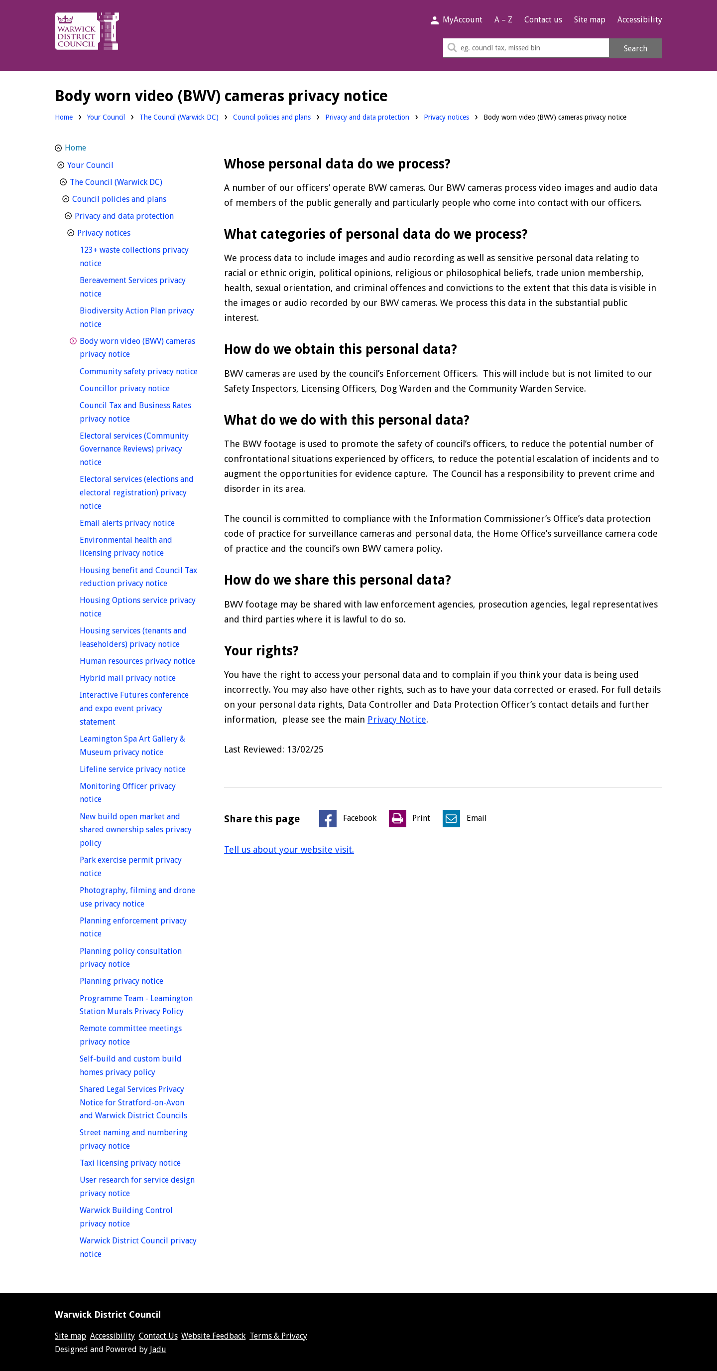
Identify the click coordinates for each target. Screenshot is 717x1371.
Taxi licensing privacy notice (139, 1162)
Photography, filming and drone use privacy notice (137, 897)
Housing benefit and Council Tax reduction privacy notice (139, 577)
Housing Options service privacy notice (138, 607)
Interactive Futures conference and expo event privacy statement (134, 708)
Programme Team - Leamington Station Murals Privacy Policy (139, 1005)
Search (635, 48)
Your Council (106, 117)
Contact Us (158, 1336)
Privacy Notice (396, 719)
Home (64, 117)
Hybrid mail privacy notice (139, 677)
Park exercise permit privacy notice (131, 866)
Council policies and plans (272, 117)
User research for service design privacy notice (137, 1186)
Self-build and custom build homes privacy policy (136, 1065)
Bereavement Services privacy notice (133, 287)
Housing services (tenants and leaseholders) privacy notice (139, 637)
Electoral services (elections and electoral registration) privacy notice (137, 492)
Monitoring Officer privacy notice (128, 792)
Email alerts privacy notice (139, 522)
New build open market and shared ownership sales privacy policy (136, 830)
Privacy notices (446, 117)
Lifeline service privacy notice (139, 768)
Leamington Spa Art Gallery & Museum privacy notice (139, 745)
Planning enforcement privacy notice (133, 927)
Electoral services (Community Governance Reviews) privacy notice (134, 449)
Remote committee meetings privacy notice (131, 1035)
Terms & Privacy (278, 1336)
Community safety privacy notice (139, 370)
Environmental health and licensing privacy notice (139, 546)
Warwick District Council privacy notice (138, 1247)
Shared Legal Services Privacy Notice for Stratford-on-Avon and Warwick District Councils (139, 1102)
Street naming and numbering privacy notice (134, 1139)
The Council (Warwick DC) (179, 117)
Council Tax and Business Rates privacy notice (135, 412)
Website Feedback (213, 1336)
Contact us (543, 19)
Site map (589, 19)
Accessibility (639, 19)
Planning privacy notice (139, 980)
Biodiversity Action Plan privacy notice (137, 317)
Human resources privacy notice (139, 660)
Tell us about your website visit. (289, 849)
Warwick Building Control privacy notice (126, 1217)
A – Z (503, 19)
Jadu (158, 1349)
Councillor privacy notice (139, 387)
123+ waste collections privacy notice (134, 256)
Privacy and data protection (367, 117)
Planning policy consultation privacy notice (131, 957)
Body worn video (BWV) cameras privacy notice (137, 347)
